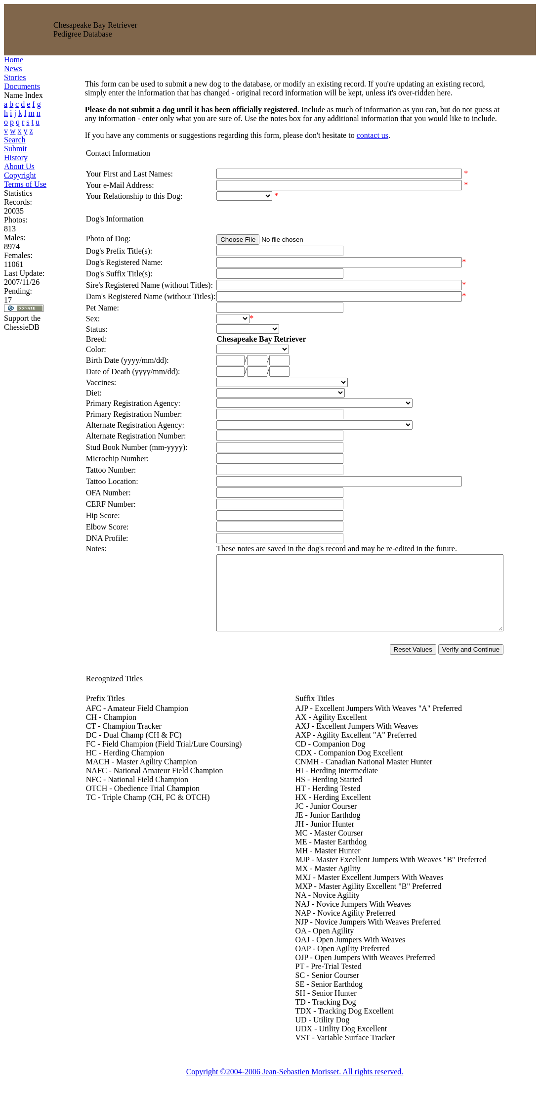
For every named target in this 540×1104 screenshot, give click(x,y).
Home (13, 59)
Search (15, 139)
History (16, 157)
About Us (19, 166)
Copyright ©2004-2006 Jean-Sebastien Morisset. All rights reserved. (297, 1086)
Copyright (20, 175)
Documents (22, 86)
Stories (15, 77)
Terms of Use (25, 184)
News (13, 68)
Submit (15, 148)
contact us (357, 135)
